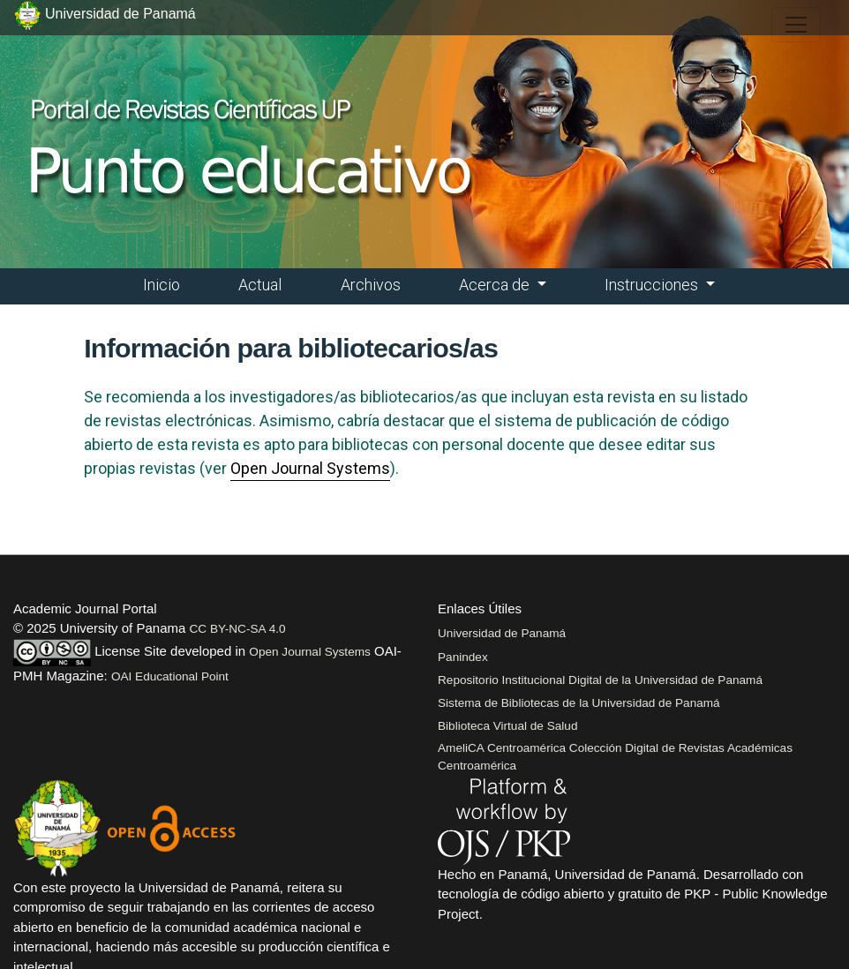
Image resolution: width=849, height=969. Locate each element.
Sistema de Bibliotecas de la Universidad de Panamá (579, 703)
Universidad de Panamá (502, 633)
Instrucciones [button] (653, 284)
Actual (260, 284)
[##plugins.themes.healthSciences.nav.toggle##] (796, 24)
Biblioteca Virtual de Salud (507, 725)
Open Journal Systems (310, 468)
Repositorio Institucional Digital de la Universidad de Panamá (600, 680)
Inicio (161, 284)
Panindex (463, 657)
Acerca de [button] (496, 284)
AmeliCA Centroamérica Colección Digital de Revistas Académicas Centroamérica (615, 756)
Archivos (371, 284)
